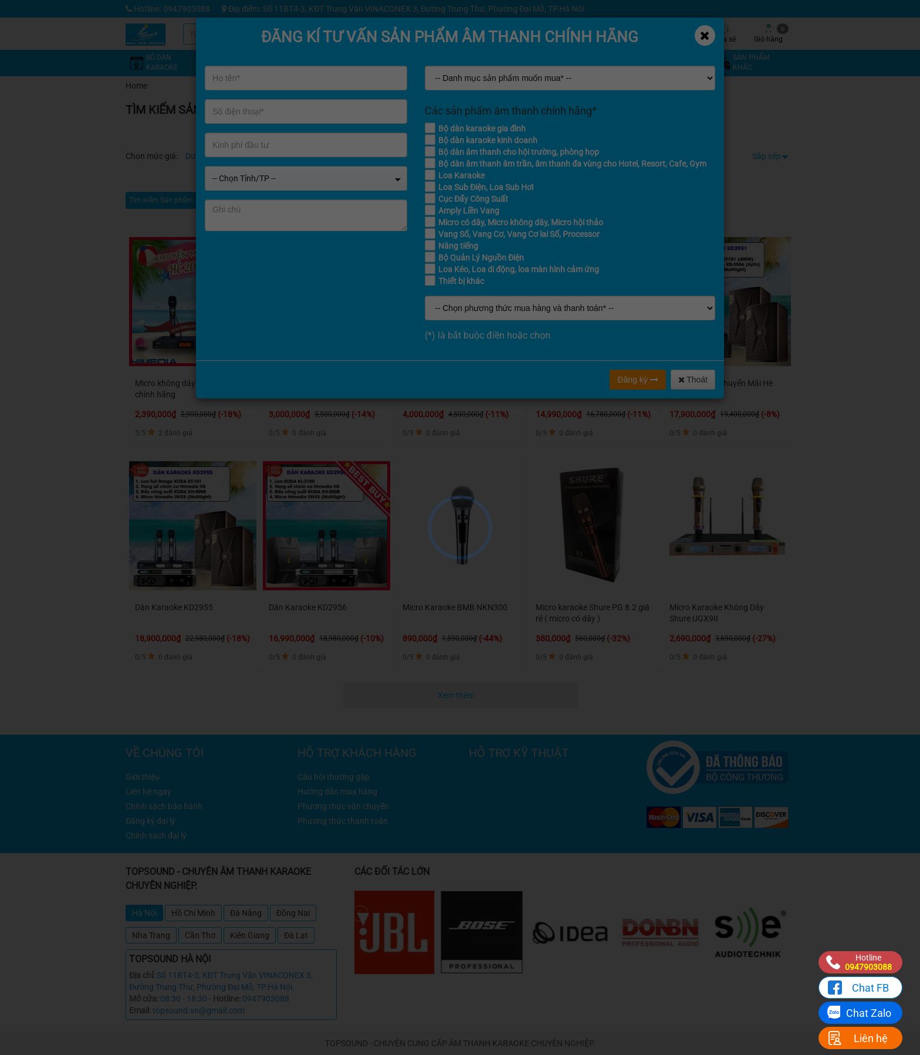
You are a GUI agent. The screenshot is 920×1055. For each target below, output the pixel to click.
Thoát (693, 379)
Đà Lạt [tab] (296, 935)
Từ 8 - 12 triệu (309, 156)
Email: (140, 1010)
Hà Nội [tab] (144, 913)
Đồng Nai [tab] (293, 913)
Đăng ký (637, 379)
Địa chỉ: (142, 975)
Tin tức (636, 33)
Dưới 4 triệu (206, 156)
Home (136, 85)
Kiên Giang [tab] (249, 935)
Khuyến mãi (548, 33)
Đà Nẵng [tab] (246, 913)
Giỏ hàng (771, 33)
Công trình (680, 33)
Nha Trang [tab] (151, 935)
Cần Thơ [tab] (200, 935)
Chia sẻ (724, 33)
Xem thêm (457, 695)
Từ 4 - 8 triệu (255, 156)
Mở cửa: (143, 998)
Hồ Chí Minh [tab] (193, 913)
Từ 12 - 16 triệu (367, 156)
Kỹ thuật (592, 33)
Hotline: (227, 998)
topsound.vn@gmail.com (199, 1010)
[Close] (705, 35)
